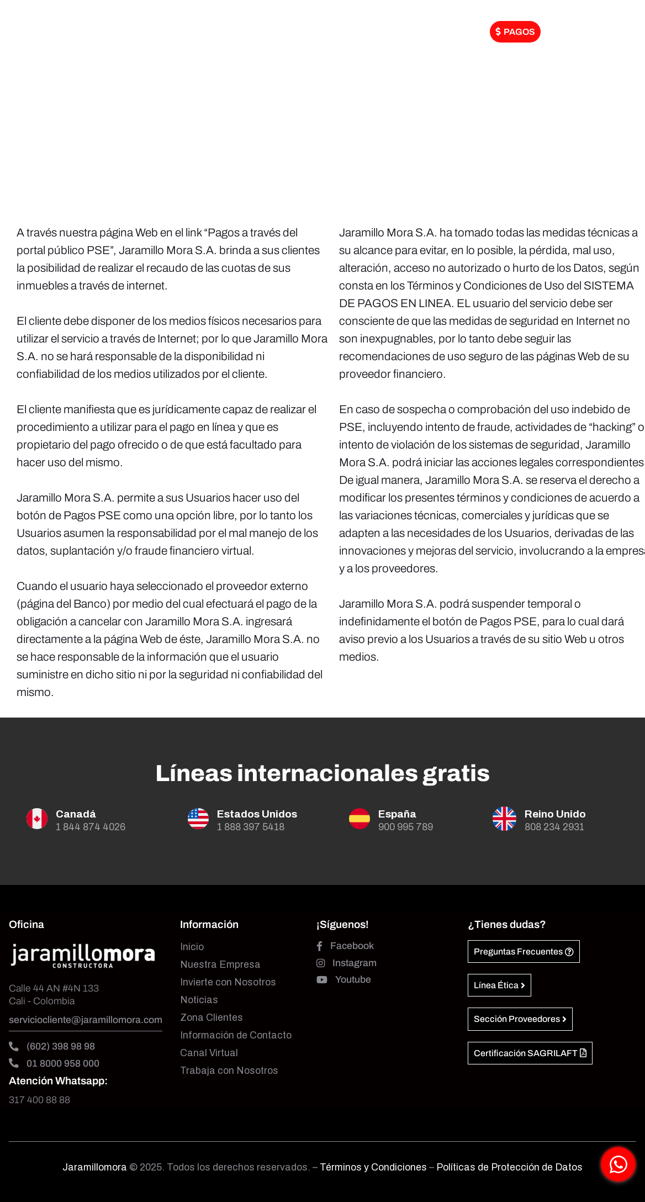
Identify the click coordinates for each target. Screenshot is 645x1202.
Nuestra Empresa (220, 965)
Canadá (76, 814)
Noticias (199, 1000)
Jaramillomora (94, 1167)
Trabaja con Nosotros (229, 1071)
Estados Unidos (257, 814)
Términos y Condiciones (374, 1167)
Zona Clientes (211, 1018)
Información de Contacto (236, 1035)
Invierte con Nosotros (228, 982)
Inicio (192, 947)
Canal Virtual (209, 1053)
